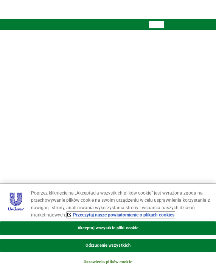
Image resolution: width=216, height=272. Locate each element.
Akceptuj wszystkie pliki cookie (108, 228)
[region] (108, 228)
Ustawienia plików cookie (108, 262)
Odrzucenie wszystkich (108, 245)
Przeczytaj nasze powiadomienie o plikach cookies (123, 215)
